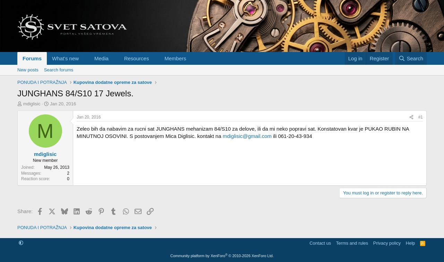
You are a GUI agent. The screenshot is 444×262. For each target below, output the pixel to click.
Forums (32, 58)
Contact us (320, 243)
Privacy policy (387, 243)
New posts (28, 69)
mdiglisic (32, 103)
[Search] (411, 58)
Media (101, 58)
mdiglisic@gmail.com (247, 136)
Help (410, 243)
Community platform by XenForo (222, 256)
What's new (65, 58)
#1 (420, 117)
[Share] (411, 117)
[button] (84, 58)
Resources (136, 58)
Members (175, 58)
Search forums (59, 69)
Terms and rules (352, 243)
